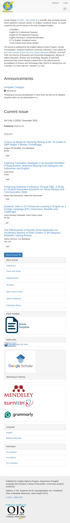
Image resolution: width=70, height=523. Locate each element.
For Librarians (12, 463)
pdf (7, 223)
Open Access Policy (14, 292)
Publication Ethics (13, 305)
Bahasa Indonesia (13, 438)
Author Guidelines (13, 298)
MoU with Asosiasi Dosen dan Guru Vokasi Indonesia (26, 52)
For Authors (11, 458)
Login (65, 3)
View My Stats (22, 344)
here (36, 97)
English (9, 433)
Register (55, 3)
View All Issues (13, 255)
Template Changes (14, 87)
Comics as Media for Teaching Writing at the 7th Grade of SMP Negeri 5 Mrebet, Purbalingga (35, 143)
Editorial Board (12, 278)
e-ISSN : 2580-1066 (14, 497)
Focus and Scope (13, 271)
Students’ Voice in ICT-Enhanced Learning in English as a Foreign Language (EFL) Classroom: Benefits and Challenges (35, 209)
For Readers (11, 452)
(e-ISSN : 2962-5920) (26, 20)
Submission (11, 266)
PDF (8, 156)
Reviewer (10, 285)
